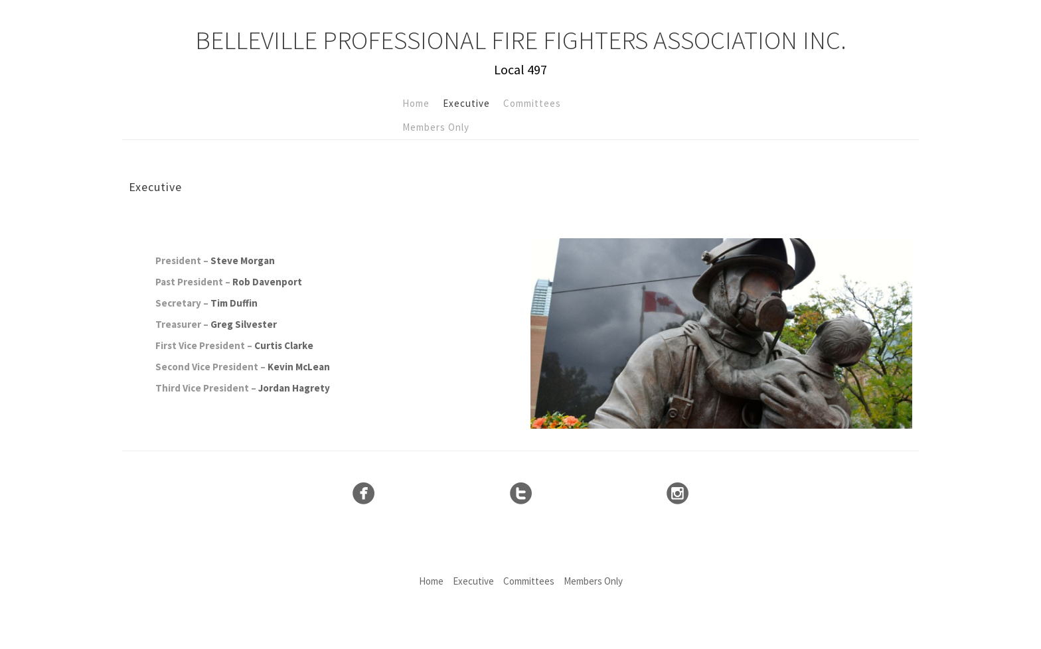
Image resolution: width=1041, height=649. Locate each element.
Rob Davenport (267, 281)
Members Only (435, 127)
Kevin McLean (299, 366)
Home (416, 103)
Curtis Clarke (283, 345)
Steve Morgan (242, 260)
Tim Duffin (234, 303)
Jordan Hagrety (294, 388)
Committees (532, 103)
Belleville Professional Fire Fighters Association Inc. (520, 40)
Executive (466, 103)
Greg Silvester (243, 324)
